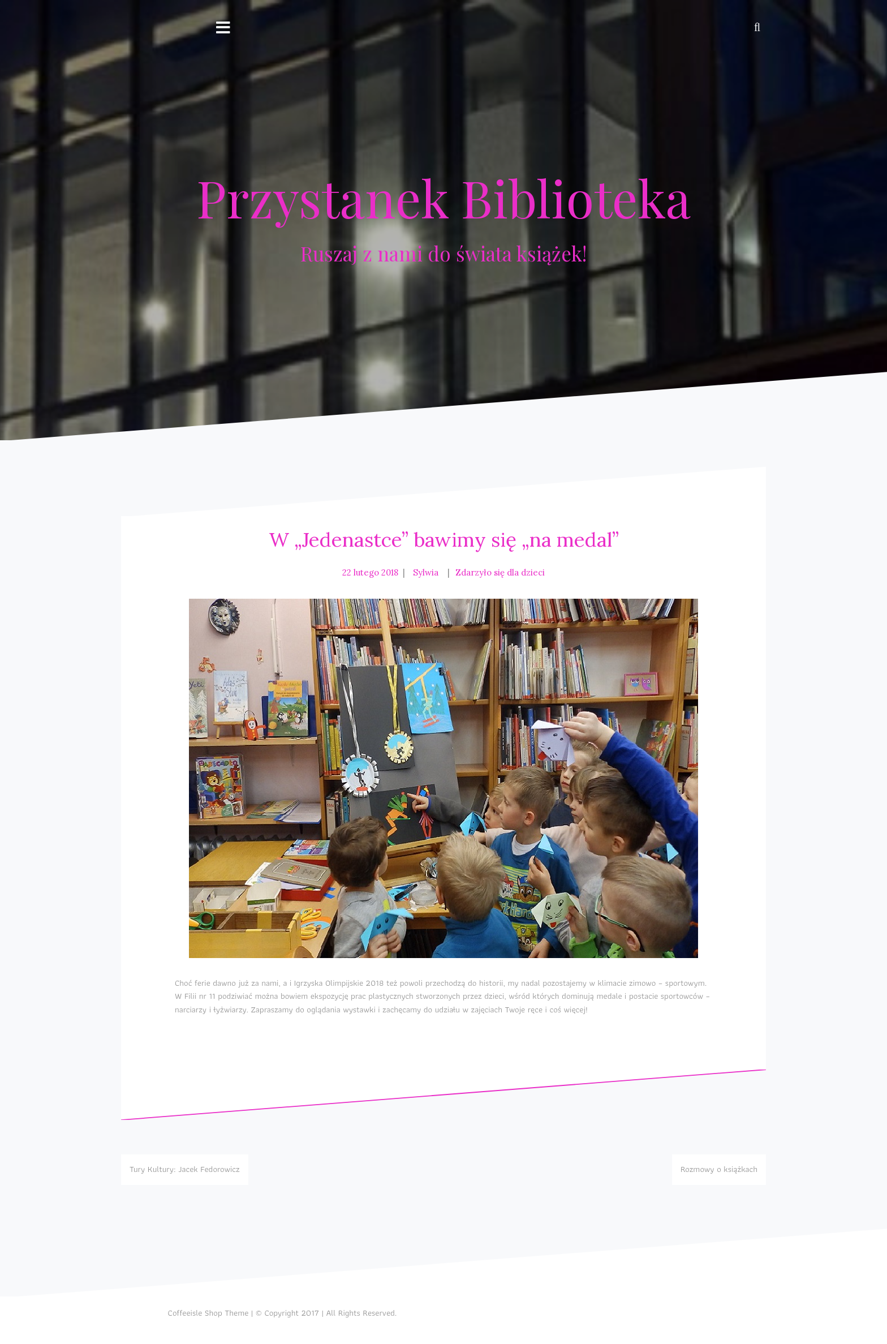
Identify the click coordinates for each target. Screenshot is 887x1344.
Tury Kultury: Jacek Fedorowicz (185, 1169)
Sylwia (425, 572)
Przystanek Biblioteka (443, 197)
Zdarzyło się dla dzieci (500, 572)
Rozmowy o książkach (719, 1169)
